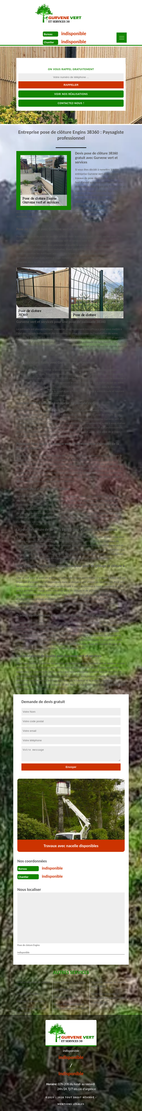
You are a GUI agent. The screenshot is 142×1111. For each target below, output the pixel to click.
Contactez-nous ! (71, 103)
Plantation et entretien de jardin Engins (31, 1010)
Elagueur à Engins (64, 997)
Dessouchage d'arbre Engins (70, 982)
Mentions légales (71, 1104)
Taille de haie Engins (28, 994)
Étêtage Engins (62, 989)
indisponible (73, 33)
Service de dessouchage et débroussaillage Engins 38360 (71, 1006)
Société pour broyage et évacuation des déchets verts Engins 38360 (108, 998)
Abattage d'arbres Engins (30, 1001)
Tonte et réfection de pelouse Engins (33, 984)
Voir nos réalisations (71, 94)
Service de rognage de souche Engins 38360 (108, 984)
